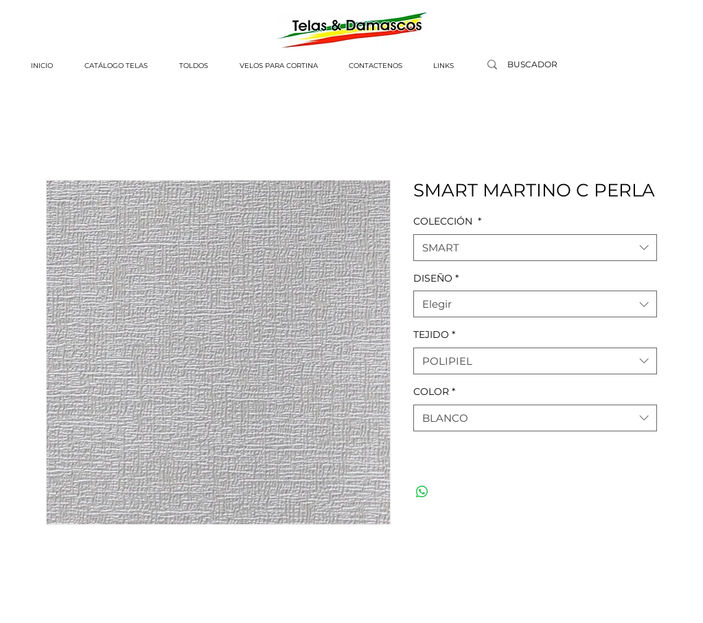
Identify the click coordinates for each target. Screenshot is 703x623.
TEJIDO (434, 334)
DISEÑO (436, 278)
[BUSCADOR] (532, 65)
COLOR (434, 391)
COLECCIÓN (447, 221)
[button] (116, 65)
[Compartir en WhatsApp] (422, 492)
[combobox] (535, 247)
